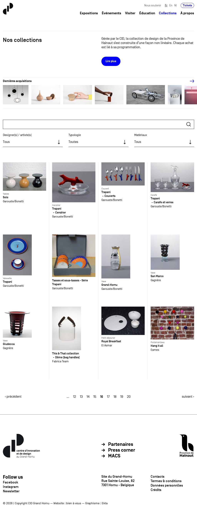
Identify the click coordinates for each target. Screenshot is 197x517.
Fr (166, 5)
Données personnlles (167, 485)
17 (108, 397)
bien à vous (73, 503)
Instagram (11, 487)
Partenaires (120, 444)
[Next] (190, 81)
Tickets (187, 5)
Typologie (74, 135)
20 (129, 397)
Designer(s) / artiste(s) (17, 135)
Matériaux (140, 135)
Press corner (121, 450)
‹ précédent (13, 397)
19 (121, 397)
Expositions (89, 13)
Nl (175, 5)
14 (88, 397)
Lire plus (111, 61)
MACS (114, 456)
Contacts (157, 476)
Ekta (105, 503)
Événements (111, 13)
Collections (168, 13)
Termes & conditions (166, 481)
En (170, 5)
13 (81, 397)
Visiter (130, 13)
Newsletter (11, 491)
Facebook (10, 482)
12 (74, 397)
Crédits (156, 490)
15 (94, 397)
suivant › (188, 397)
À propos (187, 13)
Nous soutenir (152, 5)
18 (115, 397)
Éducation (147, 13)
